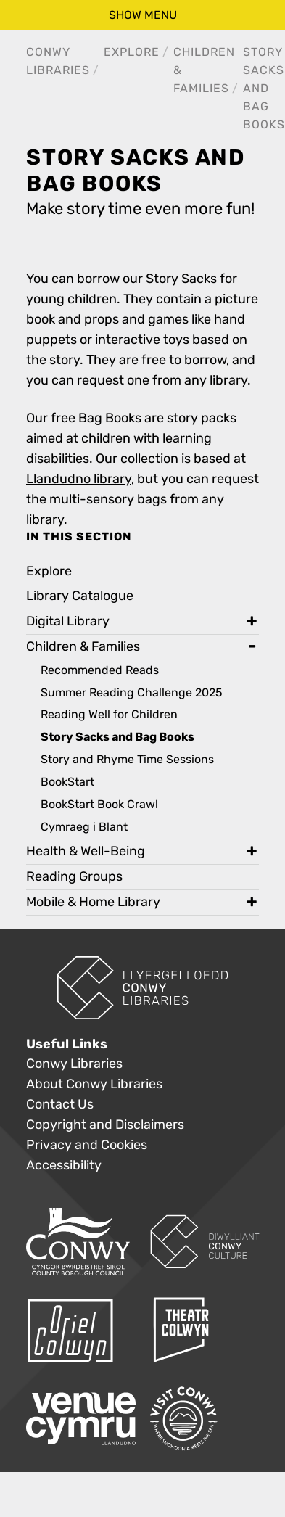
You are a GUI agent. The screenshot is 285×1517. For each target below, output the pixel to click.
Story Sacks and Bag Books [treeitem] (117, 737)
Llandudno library (78, 479)
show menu (143, 15)
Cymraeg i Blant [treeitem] (84, 827)
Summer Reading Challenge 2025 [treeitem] (132, 692)
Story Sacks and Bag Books (264, 88)
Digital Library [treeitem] (68, 621)
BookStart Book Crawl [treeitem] (99, 804)
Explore (132, 52)
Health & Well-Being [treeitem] (85, 851)
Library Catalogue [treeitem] (79, 596)
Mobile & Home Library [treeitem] (93, 902)
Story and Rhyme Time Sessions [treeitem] (127, 759)
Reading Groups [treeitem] (74, 876)
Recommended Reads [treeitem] (100, 670)
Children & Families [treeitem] (83, 646)
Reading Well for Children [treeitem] (109, 714)
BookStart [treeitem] (67, 782)
